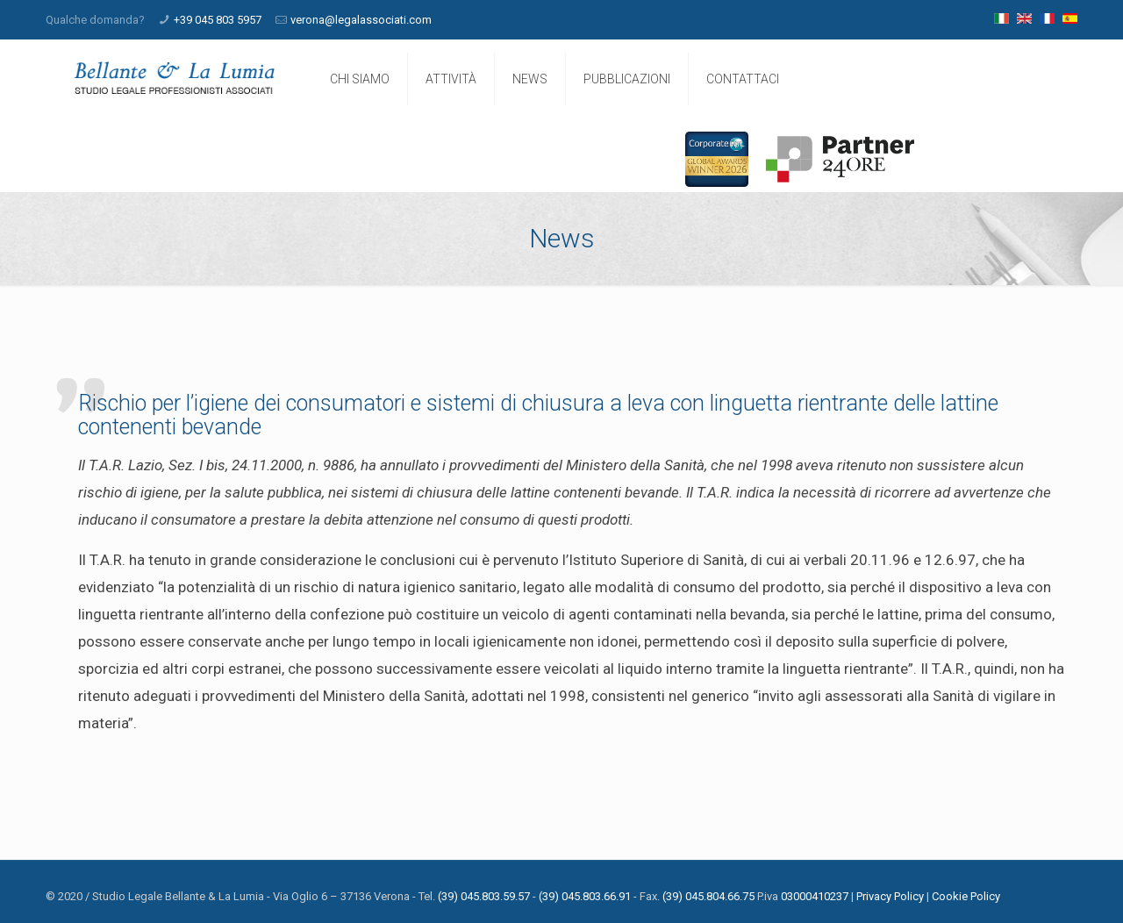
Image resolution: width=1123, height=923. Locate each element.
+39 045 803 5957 (217, 19)
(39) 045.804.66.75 (708, 896)
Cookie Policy (966, 896)
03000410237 (814, 896)
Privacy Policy (890, 896)
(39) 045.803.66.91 (585, 896)
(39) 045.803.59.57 (484, 896)
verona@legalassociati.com (361, 19)
